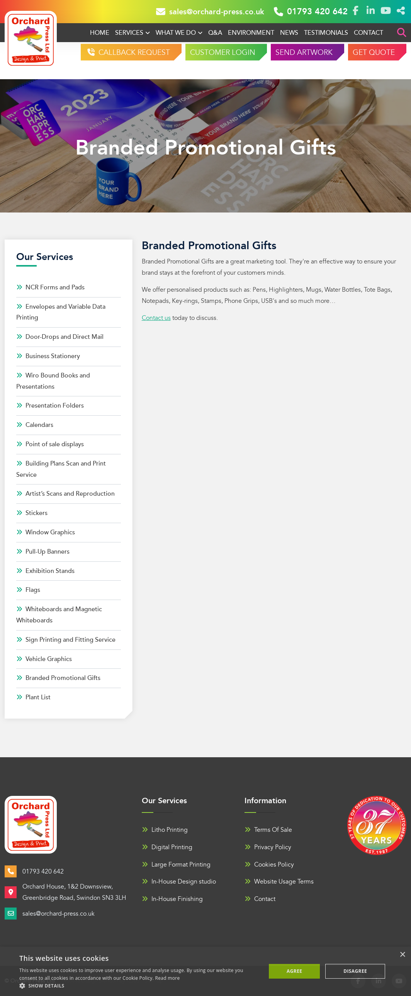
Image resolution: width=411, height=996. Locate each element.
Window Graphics (45, 532)
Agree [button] (294, 971)
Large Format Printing (176, 865)
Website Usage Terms (279, 882)
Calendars (34, 425)
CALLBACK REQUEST (133, 52)
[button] (139, 986)
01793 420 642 (311, 11)
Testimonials (326, 33)
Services (129, 33)
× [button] (402, 955)
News (289, 33)
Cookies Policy (269, 865)
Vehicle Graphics (44, 659)
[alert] (205, 971)
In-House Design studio (179, 882)
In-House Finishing (172, 899)
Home (99, 33)
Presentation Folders (50, 406)
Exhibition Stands (45, 571)
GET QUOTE (374, 52)
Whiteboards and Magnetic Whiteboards (59, 614)
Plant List (33, 697)
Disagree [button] (355, 971)
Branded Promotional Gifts (58, 678)
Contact (368, 33)
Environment (251, 33)
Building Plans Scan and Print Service (61, 469)
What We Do (176, 33)
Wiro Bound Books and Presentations (53, 381)
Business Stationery (48, 356)
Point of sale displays (50, 444)
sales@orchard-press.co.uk (210, 11)
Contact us (156, 318)
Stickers (32, 513)
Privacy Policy (268, 847)
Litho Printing (165, 830)
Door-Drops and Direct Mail (60, 337)
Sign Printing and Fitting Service (65, 640)
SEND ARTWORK (304, 52)
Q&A (215, 33)
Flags (28, 590)
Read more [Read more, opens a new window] (167, 978)
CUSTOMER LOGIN (222, 52)
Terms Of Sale (268, 830)
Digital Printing (167, 847)
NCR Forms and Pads (50, 287)
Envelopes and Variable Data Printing (60, 312)
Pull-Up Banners (43, 552)
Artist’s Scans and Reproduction (65, 494)
